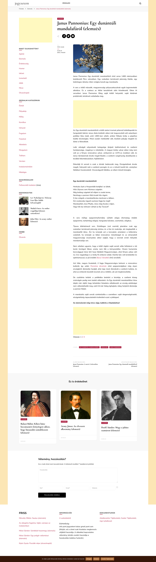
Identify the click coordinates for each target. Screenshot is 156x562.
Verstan (22, 161)
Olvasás (22, 237)
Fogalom (22, 133)
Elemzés (60, 18)
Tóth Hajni (60, 47)
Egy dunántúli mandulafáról (89, 347)
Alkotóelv (23, 144)
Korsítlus (22, 122)
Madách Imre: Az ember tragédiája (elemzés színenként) (40, 211)
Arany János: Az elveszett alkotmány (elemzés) (73, 428)
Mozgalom (23, 150)
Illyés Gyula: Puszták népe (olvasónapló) (35, 543)
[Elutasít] (154, 559)
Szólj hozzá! (63, 53)
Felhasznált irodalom (27, 185)
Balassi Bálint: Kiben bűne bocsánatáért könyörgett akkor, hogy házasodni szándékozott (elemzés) (35, 428)
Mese (21, 88)
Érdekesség (24, 63)
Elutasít (96, 559)
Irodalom (66, 3)
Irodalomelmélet (25, 166)
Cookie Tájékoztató (128, 518)
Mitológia (22, 172)
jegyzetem (22, 3)
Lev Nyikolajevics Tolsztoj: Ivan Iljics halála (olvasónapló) (40, 200)
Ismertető (23, 78)
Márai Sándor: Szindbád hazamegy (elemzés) (37, 530)
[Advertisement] (105, 114)
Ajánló (21, 54)
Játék (21, 83)
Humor (21, 68)
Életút (21, 105)
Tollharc (22, 155)
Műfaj (21, 117)
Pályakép (22, 111)
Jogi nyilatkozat (106, 521)
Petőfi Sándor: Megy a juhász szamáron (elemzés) (115, 429)
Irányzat (22, 128)
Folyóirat (22, 139)
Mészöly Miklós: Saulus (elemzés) (32, 518)
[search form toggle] (140, 3)
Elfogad (89, 559)
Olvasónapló (24, 93)
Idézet (21, 73)
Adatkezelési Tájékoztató (110, 518)
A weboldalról (65, 518)
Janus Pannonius (115, 347)
